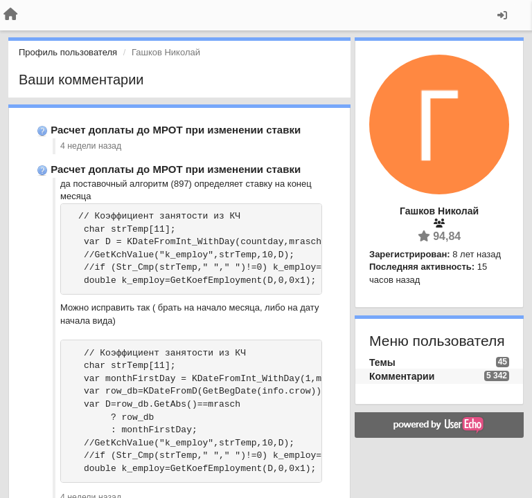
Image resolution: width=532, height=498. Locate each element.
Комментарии (401, 376)
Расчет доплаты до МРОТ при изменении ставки (176, 130)
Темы (382, 362)
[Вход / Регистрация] (502, 15)
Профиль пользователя (68, 52)
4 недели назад (90, 146)
